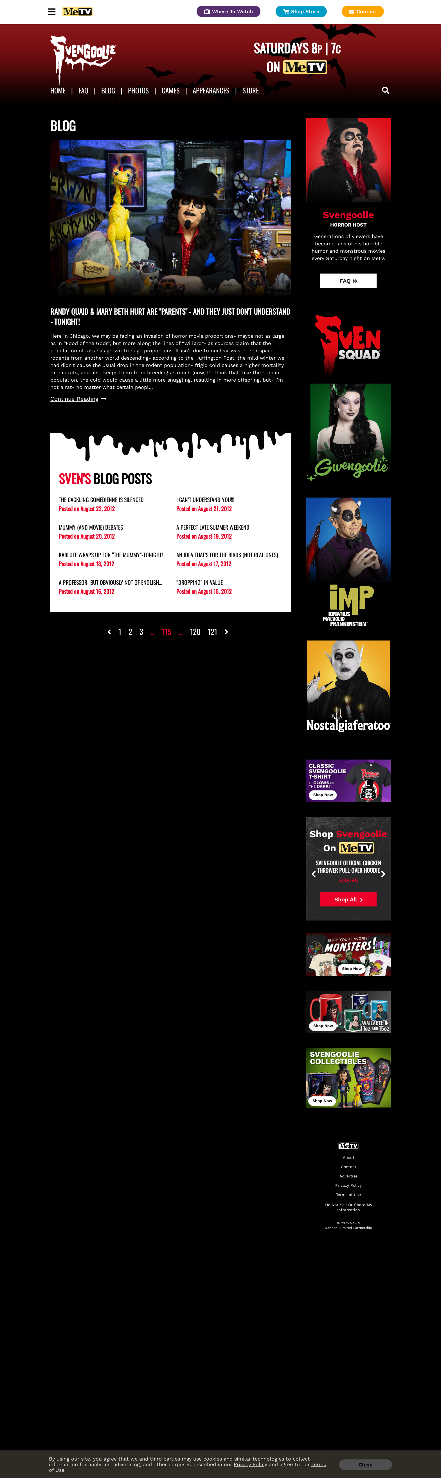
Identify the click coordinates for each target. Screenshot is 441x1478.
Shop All (348, 899)
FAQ (83, 90)
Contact (362, 11)
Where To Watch (228, 11)
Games (171, 90)
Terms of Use (348, 1195)
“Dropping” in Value (199, 582)
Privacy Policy (250, 1464)
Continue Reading (78, 398)
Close (365, 1465)
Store (250, 90)
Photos (138, 90)
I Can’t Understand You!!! (205, 499)
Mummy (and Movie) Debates (91, 527)
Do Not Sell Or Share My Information (348, 1207)
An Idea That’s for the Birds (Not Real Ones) (227, 554)
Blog (108, 90)
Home (58, 90)
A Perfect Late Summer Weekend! (213, 527)
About (348, 1157)
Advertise (348, 1176)
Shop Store (301, 11)
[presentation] (333, 874)
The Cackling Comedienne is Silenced (101, 499)
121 (212, 631)
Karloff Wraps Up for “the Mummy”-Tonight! (111, 554)
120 (195, 631)
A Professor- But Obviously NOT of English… (110, 582)
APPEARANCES (211, 90)
